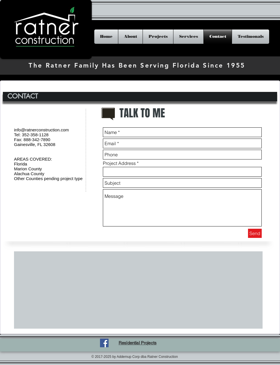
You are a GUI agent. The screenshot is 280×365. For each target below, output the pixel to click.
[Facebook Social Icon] (104, 343)
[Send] (255, 233)
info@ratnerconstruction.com (41, 129)
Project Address (119, 163)
